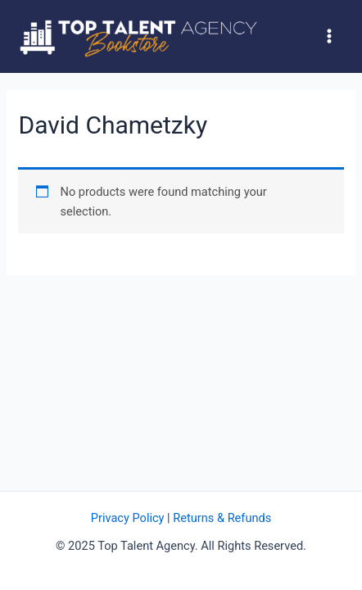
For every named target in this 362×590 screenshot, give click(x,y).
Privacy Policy (128, 518)
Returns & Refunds (222, 518)
